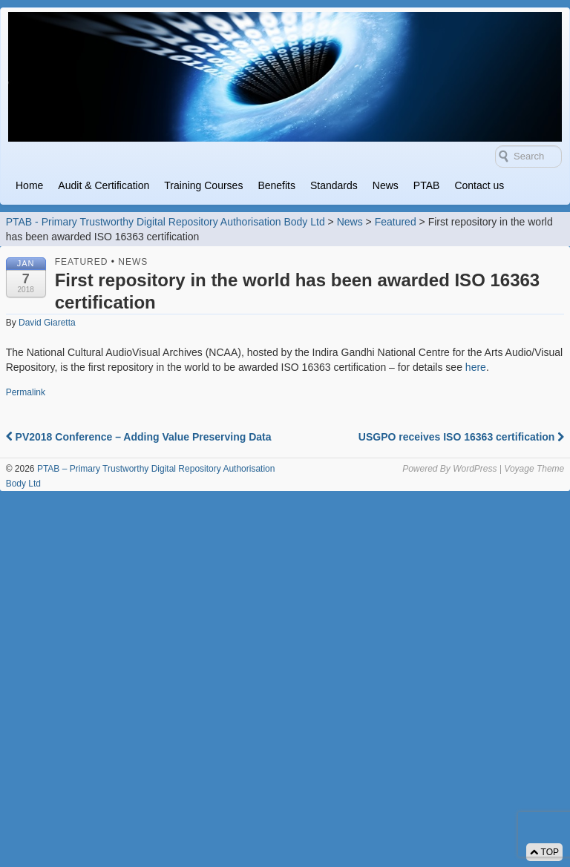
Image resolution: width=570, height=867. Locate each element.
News (386, 185)
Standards (334, 185)
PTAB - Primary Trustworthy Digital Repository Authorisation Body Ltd (165, 222)
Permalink (25, 392)
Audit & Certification (103, 185)
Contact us (479, 185)
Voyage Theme (534, 469)
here (475, 367)
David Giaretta (47, 322)
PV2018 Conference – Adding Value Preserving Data (139, 437)
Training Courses (203, 185)
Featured (395, 222)
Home (29, 185)
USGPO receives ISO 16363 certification (461, 437)
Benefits (276, 185)
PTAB (426, 185)
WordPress (475, 469)
